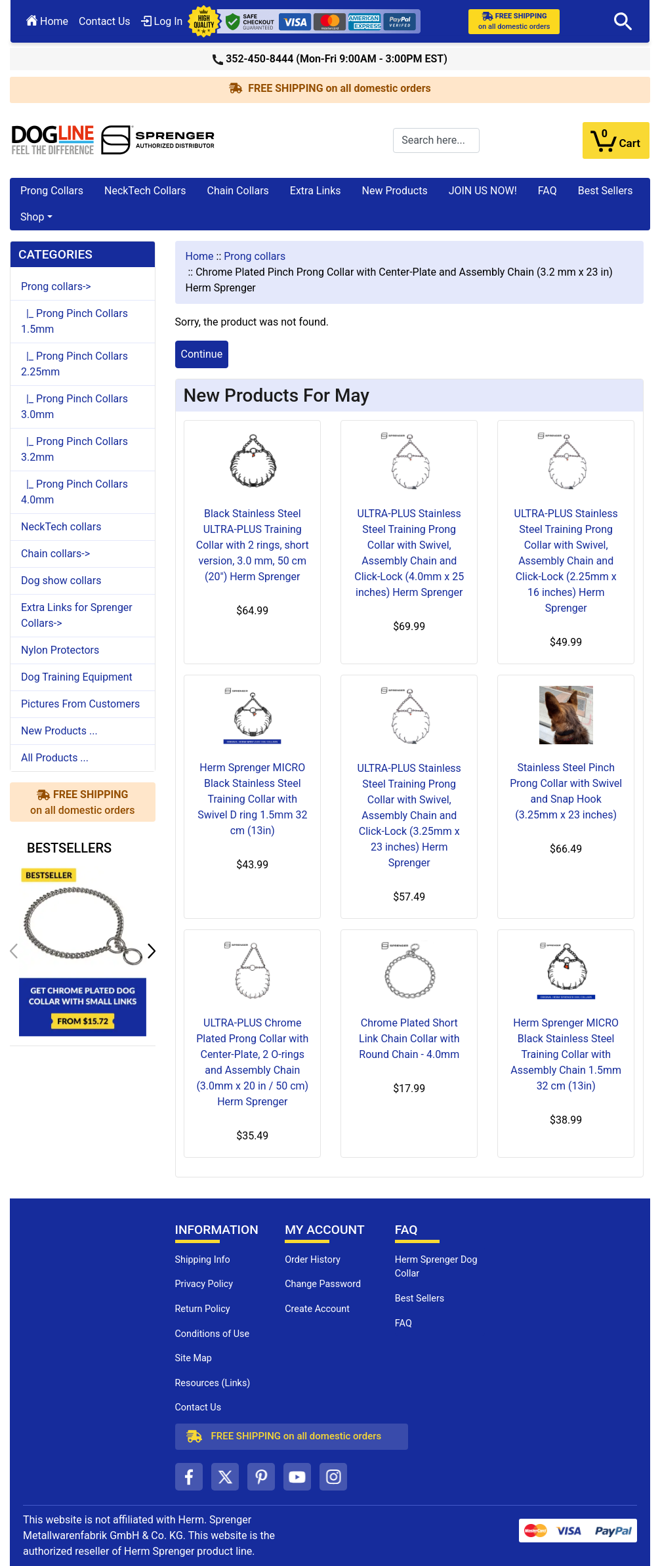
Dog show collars (61, 580)
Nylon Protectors (60, 650)
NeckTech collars (61, 526)
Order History (312, 1259)
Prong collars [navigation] (254, 256)
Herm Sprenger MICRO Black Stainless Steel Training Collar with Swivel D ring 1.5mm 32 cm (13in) (252, 799)
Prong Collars (51, 190)
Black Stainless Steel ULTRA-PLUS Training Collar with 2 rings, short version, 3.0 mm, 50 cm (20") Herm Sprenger (252, 545)
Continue (202, 354)
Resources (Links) (213, 1383)
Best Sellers (605, 190)
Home (47, 21)
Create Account (317, 1309)
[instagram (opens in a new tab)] (333, 1477)
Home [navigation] (200, 256)
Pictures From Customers (80, 704)
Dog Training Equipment (77, 677)
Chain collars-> (55, 553)
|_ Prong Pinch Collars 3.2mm (74, 449)
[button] (623, 21)
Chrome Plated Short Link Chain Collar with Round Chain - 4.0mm (409, 1039)
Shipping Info (202, 1259)
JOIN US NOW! (483, 190)
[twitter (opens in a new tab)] (225, 1477)
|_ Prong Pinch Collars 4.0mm (74, 492)
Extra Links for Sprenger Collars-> (77, 615)
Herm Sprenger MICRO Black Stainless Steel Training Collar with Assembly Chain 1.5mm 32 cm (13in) (565, 1054)
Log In (162, 21)
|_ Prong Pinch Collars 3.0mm (74, 406)
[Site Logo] (113, 139)
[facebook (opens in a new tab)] (189, 1477)
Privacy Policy (204, 1284)
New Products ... (59, 731)
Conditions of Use (212, 1334)
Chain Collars (237, 190)
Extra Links (315, 190)
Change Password (323, 1284)
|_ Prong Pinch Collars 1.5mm (74, 321)
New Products (395, 190)
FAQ (547, 190)
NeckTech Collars (145, 190)
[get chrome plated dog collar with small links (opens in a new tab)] (82, 950)
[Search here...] (436, 140)
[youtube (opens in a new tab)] (297, 1477)
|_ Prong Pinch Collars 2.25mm (74, 364)
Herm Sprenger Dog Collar (436, 1267)
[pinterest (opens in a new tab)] (261, 1477)
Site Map (193, 1358)
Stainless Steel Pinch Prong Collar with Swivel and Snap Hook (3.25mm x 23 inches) (566, 791)
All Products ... (55, 757)
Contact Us (105, 21)
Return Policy (202, 1309)
